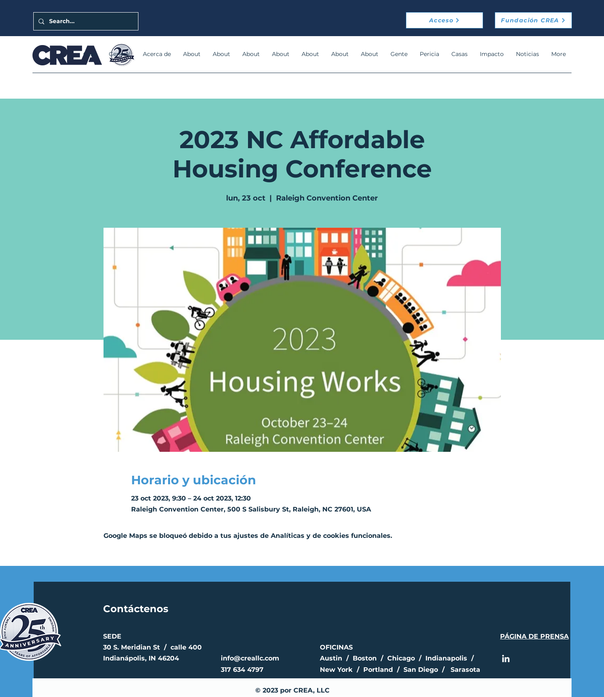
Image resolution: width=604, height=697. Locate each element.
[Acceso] (444, 20)
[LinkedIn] (505, 658)
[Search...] (85, 21)
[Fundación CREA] (533, 20)
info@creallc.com (250, 658)
